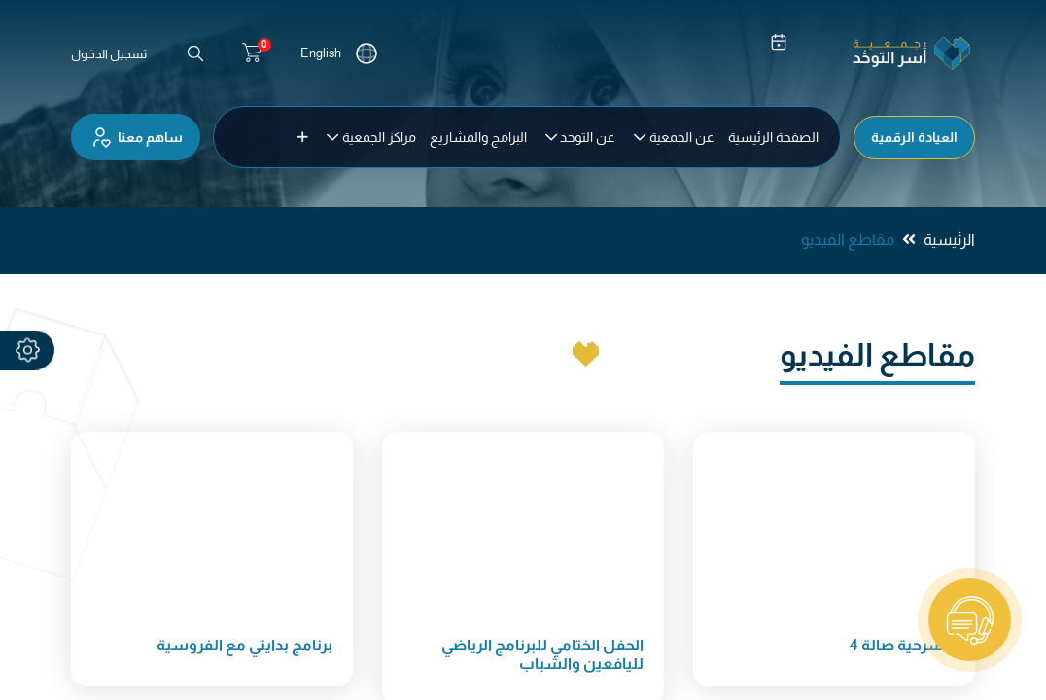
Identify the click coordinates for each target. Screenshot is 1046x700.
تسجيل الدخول (109, 54)
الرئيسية (949, 239)
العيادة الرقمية (914, 137)
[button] (302, 137)
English (320, 53)
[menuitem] (773, 137)
